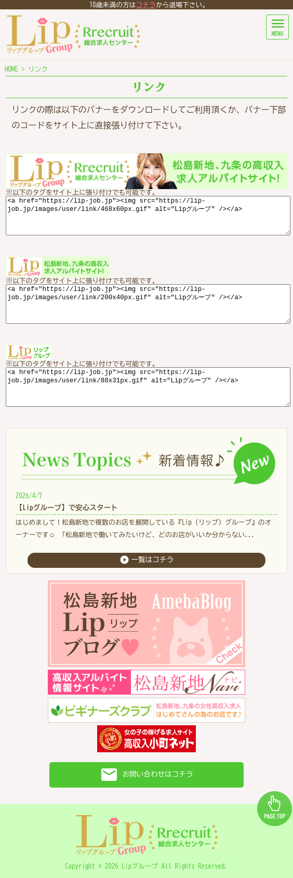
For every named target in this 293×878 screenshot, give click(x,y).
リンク (38, 69)
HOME (11, 69)
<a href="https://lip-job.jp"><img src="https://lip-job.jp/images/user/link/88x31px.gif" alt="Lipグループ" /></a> (148, 387)
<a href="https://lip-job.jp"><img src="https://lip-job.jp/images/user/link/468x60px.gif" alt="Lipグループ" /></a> (148, 215)
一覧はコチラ (146, 560)
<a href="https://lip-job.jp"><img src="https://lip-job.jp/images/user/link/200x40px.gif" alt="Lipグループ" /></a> (148, 304)
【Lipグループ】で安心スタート (67, 507)
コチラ (146, 5)
